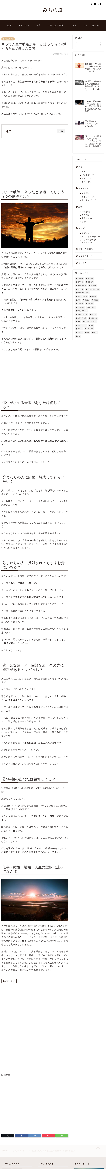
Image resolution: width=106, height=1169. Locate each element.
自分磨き (82, 263)
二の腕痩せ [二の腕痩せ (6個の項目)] (80, 307)
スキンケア (87, 178)
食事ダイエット (89, 197)
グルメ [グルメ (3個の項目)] (79, 329)
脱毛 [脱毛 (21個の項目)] (87, 332)
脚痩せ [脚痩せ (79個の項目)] (87, 300)
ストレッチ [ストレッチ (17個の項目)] (94, 318)
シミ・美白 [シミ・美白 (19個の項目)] (89, 329)
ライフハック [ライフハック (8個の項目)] (81, 325)
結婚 (84, 222)
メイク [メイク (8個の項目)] (79, 332)
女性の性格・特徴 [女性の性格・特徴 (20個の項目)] (82, 293)
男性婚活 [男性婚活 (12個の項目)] (90, 278)
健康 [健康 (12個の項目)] (92, 325)
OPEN (60, 131)
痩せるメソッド (89, 200)
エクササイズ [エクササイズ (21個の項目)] (81, 318)
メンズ (73, 25)
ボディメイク (88, 233)
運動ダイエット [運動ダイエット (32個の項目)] (82, 311)
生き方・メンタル (9, 981)
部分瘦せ (86, 193)
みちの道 (53, 9)
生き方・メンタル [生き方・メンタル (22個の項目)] (90, 321)
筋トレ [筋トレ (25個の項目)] (94, 314)
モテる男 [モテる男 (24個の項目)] (80, 282)
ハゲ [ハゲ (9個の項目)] (78, 336)
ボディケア (87, 182)
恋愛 (9, 25)
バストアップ (88, 175)
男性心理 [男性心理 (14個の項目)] (93, 285)
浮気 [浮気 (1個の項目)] (78, 300)
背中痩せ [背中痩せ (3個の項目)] (92, 307)
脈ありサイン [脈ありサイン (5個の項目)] (81, 285)
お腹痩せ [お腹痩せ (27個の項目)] (80, 303)
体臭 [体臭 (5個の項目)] (95, 332)
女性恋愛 (86, 212)
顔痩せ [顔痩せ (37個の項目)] (96, 300)
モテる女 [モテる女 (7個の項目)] (90, 282)
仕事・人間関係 (55, 25)
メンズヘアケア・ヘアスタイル (91, 241)
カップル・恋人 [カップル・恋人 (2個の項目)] (82, 296)
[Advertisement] (34, 163)
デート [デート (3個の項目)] (94, 296)
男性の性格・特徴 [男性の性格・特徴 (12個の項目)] (93, 289)
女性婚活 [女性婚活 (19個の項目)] (80, 278)
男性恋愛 (86, 215)
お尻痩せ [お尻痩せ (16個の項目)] (90, 303)
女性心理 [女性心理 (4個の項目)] (80, 289)
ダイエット (24, 25)
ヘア (84, 172)
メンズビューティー (91, 237)
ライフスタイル (91, 25)
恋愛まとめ (87, 218)
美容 (38, 25)
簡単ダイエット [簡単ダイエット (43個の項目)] (82, 314)
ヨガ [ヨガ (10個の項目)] (78, 321)
